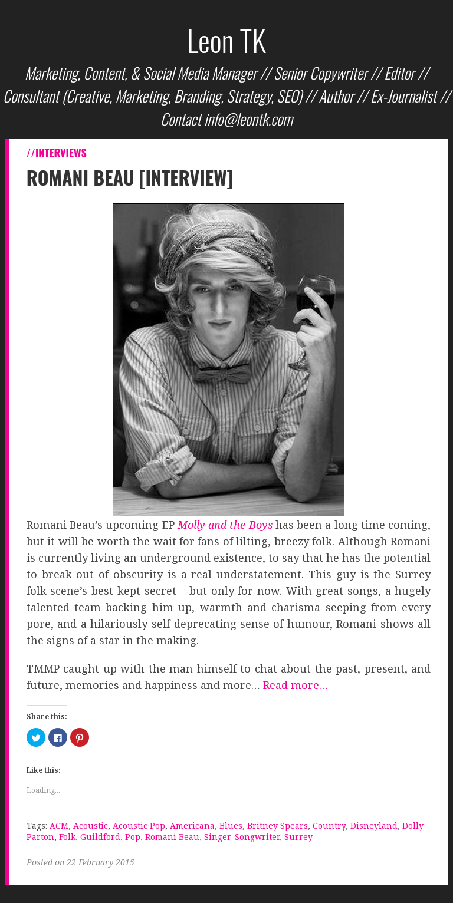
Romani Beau (172, 836)
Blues (230, 825)
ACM (59, 825)
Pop (132, 836)
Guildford (100, 836)
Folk (67, 836)
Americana (192, 825)
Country (329, 825)
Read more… (295, 685)
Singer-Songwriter (242, 836)
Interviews (61, 152)
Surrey (298, 836)
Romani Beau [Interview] (130, 177)
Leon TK (226, 39)
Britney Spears (277, 825)
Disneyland (374, 825)
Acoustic (90, 825)
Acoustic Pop (139, 825)
